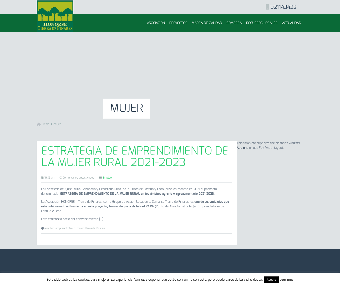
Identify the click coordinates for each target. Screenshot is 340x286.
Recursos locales (262, 23)
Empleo (107, 177)
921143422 (283, 7)
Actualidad (291, 23)
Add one (242, 147)
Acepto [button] (271, 279)
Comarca (234, 23)
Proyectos (178, 23)
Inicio (46, 124)
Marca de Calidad (207, 23)
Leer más (287, 279)
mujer (57, 124)
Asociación (156, 23)
